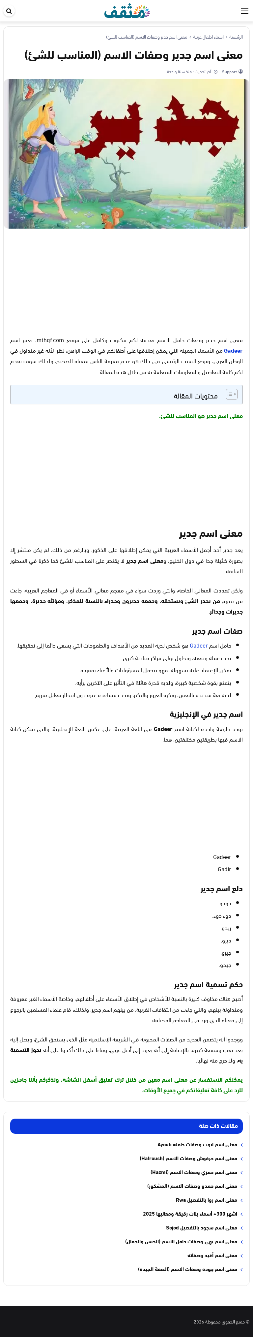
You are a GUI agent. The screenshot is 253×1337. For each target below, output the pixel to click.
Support (229, 71)
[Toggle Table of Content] (228, 394)
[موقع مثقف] (127, 9)
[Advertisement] (126, 281)
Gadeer (233, 350)
